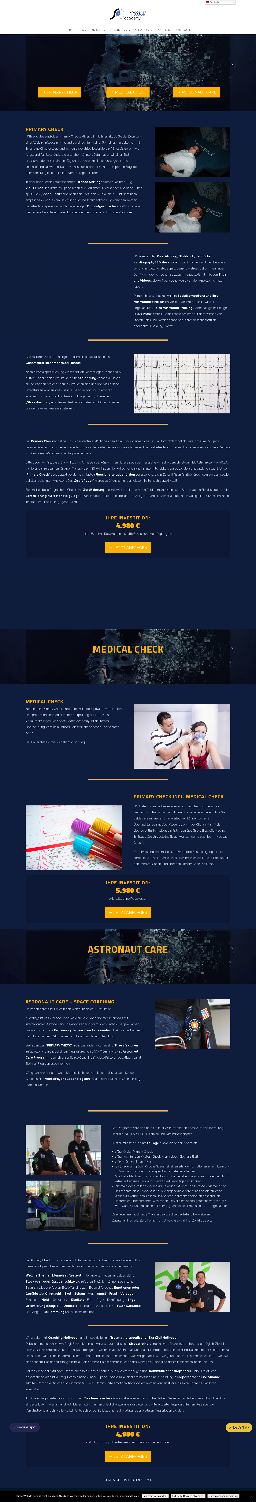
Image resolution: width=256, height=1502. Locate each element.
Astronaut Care (199, 92)
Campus (142, 30)
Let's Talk (241, 1427)
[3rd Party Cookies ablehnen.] (251, 1497)
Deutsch (212, 2)
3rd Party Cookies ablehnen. (188, 1496)
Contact (182, 30)
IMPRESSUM (111, 1479)
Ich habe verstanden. (155, 1496)
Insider (163, 30)
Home (73, 30)
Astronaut (92, 30)
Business (118, 30)
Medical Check (130, 92)
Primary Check (62, 92)
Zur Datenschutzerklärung (223, 1496)
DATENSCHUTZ (132, 1479)
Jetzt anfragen (130, 547)
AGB (149, 1479)
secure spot (27, 1427)
